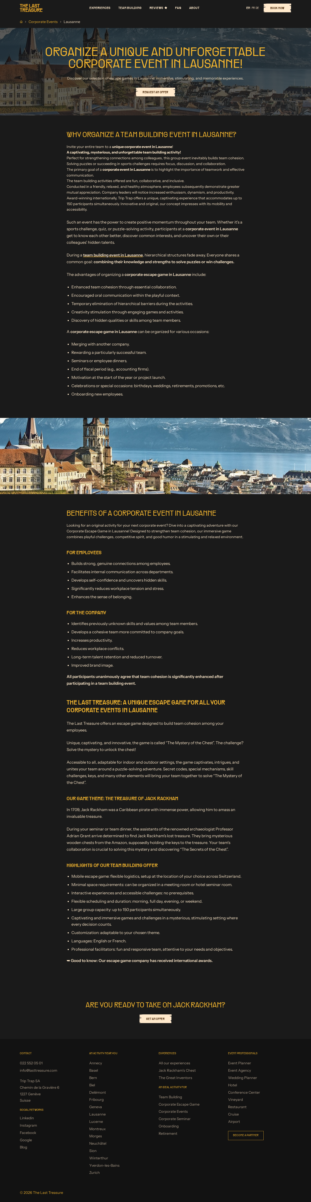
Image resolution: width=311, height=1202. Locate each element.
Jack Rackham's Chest (177, 1070)
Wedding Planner (242, 1078)
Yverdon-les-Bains (104, 1165)
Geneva (95, 1107)
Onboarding (169, 1126)
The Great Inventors (175, 1078)
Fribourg (96, 1099)
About (194, 8)
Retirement (168, 1133)
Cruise (233, 1114)
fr (253, 8)
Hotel (232, 1085)
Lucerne (96, 1121)
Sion (93, 1151)
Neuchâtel (97, 1143)
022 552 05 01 (31, 1063)
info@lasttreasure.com (38, 1070)
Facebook (28, 1133)
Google (26, 1140)
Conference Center (244, 1092)
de (257, 8)
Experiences (99, 8)
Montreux (97, 1129)
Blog (23, 1147)
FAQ (178, 8)
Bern (93, 1078)
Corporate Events (43, 22)
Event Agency (239, 1070)
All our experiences (174, 1063)
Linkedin (27, 1118)
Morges (95, 1136)
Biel (92, 1085)
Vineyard (235, 1099)
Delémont (97, 1092)
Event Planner (239, 1063)
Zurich (94, 1172)
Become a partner (246, 1135)
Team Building (129, 8)
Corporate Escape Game (179, 1104)
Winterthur (98, 1158)
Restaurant (237, 1107)
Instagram (28, 1125)
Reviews (158, 8)
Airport (234, 1121)
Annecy (95, 1063)
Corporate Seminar (175, 1119)
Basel (93, 1070)
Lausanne (97, 1114)
